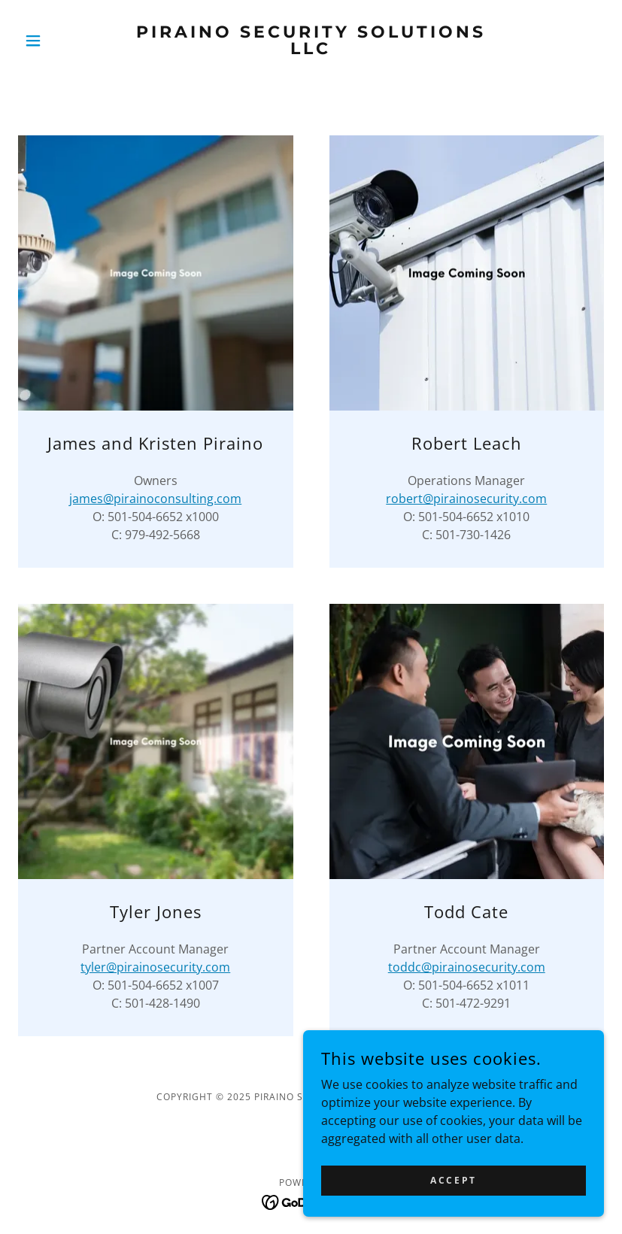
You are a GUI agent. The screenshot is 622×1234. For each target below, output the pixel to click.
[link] (311, 49)
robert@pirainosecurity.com (466, 498)
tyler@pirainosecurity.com (155, 967)
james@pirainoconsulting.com (155, 498)
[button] (62, 41)
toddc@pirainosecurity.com (466, 967)
